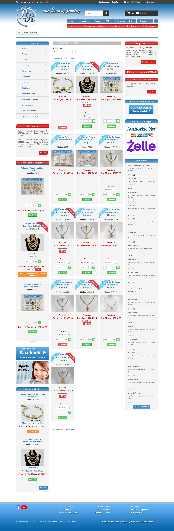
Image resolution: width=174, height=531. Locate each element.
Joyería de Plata (28, 94)
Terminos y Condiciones (131, 522)
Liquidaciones (27, 105)
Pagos (97, 21)
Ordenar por (57, 48)
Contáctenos (104, 2)
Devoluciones (132, 26)
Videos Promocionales (68, 513)
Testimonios (148, 26)
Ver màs (152, 91)
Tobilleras (26, 88)
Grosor (32, 253)
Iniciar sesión (151, 2)
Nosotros (85, 21)
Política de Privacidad (110, 522)
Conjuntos (26, 77)
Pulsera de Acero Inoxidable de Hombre (33, 395)
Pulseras (25, 60)
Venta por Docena (29, 111)
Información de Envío (124, 21)
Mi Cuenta (135, 506)
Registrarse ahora (148, 62)
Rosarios (25, 82)
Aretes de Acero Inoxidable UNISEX (63, 138)
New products (32, 389)
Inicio (72, 21)
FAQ (107, 21)
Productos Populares (139, 510)
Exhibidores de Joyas (30, 116)
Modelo (30, 173)
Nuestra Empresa (66, 506)
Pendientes (26, 71)
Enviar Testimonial (141, 407)
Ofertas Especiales (102, 513)
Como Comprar (115, 26)
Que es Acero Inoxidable (94, 26)
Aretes (24, 54)
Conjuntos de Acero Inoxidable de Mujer (32, 285)
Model (29, 400)
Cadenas (25, 65)
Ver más (43, 152)
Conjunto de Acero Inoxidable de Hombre (32, 225)
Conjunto (111, 186)
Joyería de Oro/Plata (30, 99)
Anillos (25, 48)
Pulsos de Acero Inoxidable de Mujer (32, 169)
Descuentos (74, 26)
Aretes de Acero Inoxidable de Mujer (87, 140)
